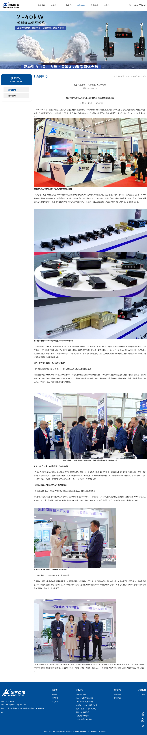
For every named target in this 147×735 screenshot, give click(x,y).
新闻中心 (81, 5)
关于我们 (54, 5)
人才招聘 (94, 5)
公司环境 (55, 702)
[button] (71, 67)
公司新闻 (12, 90)
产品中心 (67, 5)
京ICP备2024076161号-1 (97, 731)
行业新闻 (12, 96)
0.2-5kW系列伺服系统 (84, 719)
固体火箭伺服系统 (82, 712)
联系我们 (107, 5)
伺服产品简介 (81, 695)
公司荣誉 (55, 698)
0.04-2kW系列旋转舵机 (84, 702)
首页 (127, 76)
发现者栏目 (99, 103)
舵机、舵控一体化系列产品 (86, 709)
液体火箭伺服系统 (82, 716)
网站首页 (41, 5)
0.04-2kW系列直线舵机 (84, 698)
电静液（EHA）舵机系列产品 (86, 705)
